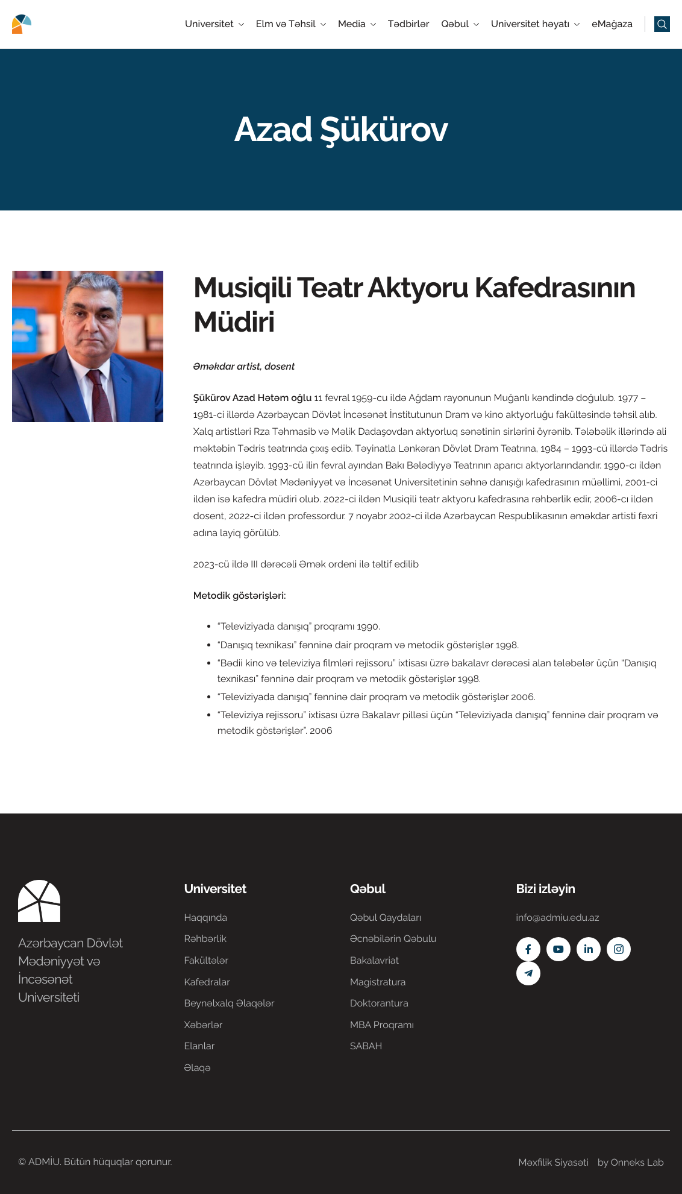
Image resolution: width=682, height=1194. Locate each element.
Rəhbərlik (205, 938)
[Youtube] (558, 949)
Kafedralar (207, 982)
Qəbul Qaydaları (385, 917)
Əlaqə (197, 1067)
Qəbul (460, 24)
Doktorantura (379, 1003)
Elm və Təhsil (291, 24)
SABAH (366, 1046)
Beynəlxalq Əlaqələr (229, 1003)
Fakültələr (206, 960)
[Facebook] (528, 949)
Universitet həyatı (535, 24)
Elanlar (199, 1046)
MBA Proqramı (382, 1025)
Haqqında (206, 917)
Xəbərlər (203, 1025)
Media (357, 24)
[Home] (48, 23)
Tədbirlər (409, 24)
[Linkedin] (589, 949)
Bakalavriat (374, 960)
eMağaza (612, 24)
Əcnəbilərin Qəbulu (393, 938)
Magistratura (378, 982)
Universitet (214, 24)
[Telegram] (528, 973)
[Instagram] (619, 949)
